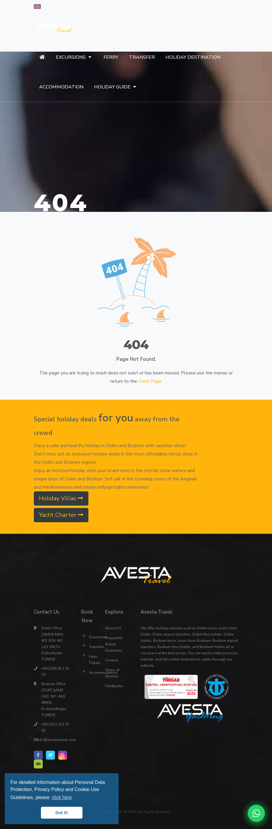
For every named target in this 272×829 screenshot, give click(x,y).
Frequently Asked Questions (114, 643)
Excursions (92, 636)
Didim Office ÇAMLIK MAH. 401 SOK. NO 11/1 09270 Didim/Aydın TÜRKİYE (52, 643)
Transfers (92, 646)
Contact (111, 660)
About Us (113, 627)
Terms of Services (112, 672)
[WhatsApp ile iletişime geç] (256, 813)
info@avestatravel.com (56, 739)
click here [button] (62, 797)
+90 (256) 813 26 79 (55, 671)
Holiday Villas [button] (61, 498)
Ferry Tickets (92, 659)
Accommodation (92, 672)
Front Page (150, 381)
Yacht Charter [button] (61, 515)
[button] (41, 6)
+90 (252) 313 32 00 (55, 727)
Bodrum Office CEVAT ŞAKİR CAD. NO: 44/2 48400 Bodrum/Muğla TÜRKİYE (53, 699)
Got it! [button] (61, 812)
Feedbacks (114, 685)
